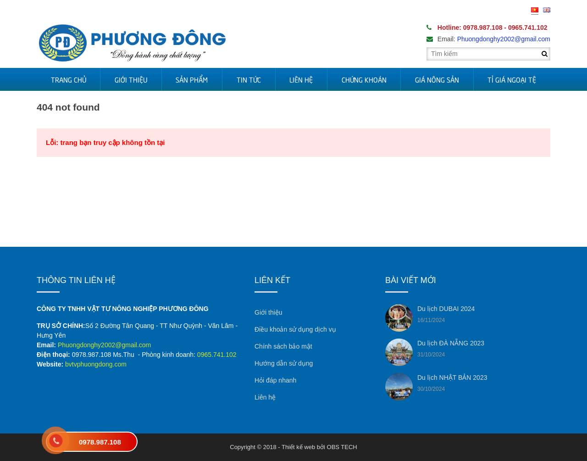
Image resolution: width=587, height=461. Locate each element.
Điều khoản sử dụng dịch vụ (295, 329)
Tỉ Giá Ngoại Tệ (511, 79)
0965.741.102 (217, 354)
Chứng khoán (364, 79)
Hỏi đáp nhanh (275, 380)
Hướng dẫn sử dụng (284, 363)
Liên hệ (301, 79)
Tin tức (249, 79)
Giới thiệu (131, 79)
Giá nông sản (437, 79)
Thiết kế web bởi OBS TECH (319, 447)
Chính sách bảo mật (283, 346)
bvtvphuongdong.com (96, 364)
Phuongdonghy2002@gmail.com (104, 345)
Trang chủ (68, 79)
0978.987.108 (100, 442)
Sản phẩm (192, 79)
